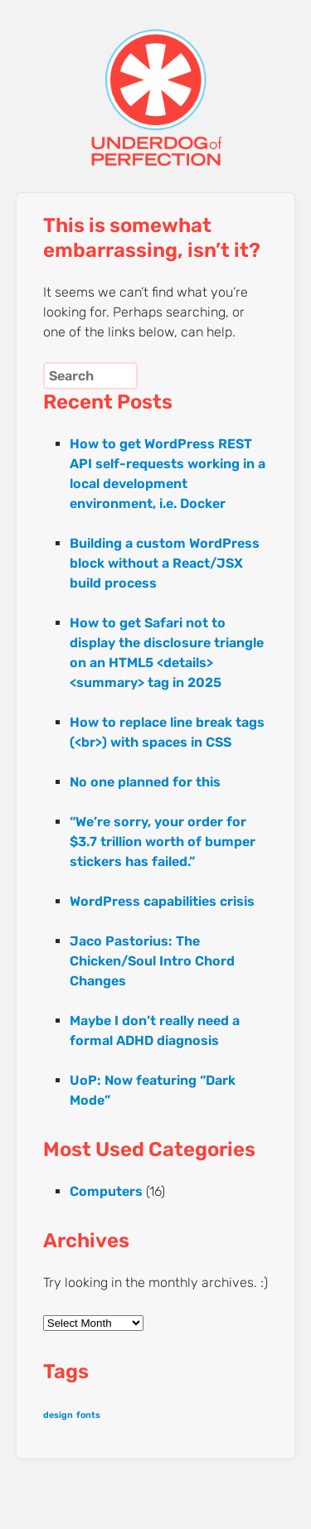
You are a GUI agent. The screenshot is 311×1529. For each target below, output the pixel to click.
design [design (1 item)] (58, 1415)
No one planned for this (145, 782)
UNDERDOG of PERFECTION (156, 83)
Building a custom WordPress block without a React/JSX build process (165, 563)
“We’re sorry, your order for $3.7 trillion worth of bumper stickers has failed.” (162, 841)
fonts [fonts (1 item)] (88, 1415)
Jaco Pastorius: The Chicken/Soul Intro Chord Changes (152, 961)
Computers (106, 1191)
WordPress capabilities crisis (162, 901)
